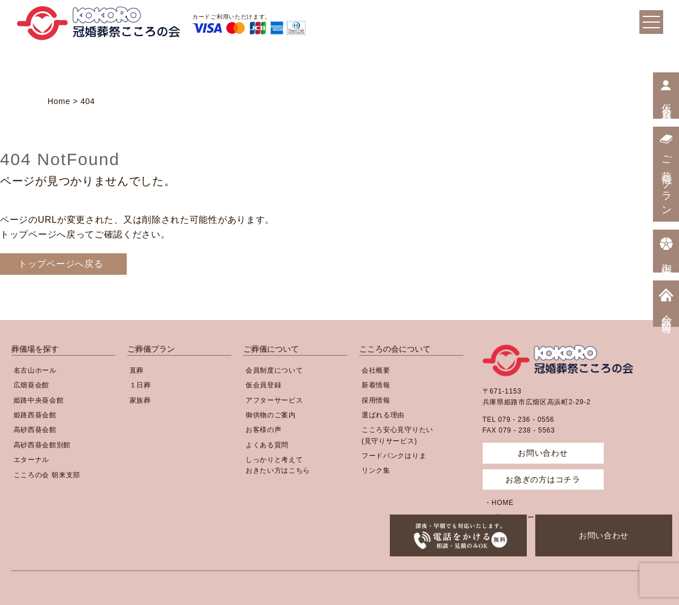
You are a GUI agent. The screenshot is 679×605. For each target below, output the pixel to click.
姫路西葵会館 (35, 415)
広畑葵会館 (32, 385)
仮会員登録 (264, 385)
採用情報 (376, 400)
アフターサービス (274, 400)
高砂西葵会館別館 (42, 445)
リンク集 (376, 470)
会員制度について (274, 370)
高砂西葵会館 (35, 430)
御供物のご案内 (271, 415)
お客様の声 (264, 430)
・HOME (499, 503)
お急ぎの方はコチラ (542, 479)
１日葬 (140, 385)
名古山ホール (35, 370)
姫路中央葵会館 (39, 400)
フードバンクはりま (394, 456)
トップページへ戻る (60, 264)
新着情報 (376, 385)
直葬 (137, 370)
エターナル (32, 460)
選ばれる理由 (383, 415)
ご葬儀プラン (151, 348)
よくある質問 (267, 445)
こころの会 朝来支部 (47, 475)
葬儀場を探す (35, 348)
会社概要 (376, 370)
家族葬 (140, 400)
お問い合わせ (604, 535)
